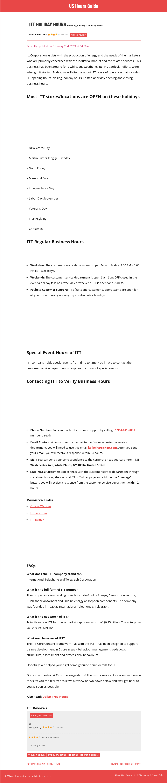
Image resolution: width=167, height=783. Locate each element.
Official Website (40, 506)
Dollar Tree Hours (55, 697)
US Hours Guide (83, 6)
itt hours (73, 755)
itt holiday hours (57, 755)
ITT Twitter (37, 520)
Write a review (78, 34)
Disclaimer (144, 775)
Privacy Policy (158, 775)
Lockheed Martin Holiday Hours (44, 763)
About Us (119, 775)
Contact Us (131, 775)
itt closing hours (37, 755)
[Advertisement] (84, 121)
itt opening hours (89, 755)
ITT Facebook (38, 513)
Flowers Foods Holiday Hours (125, 763)
